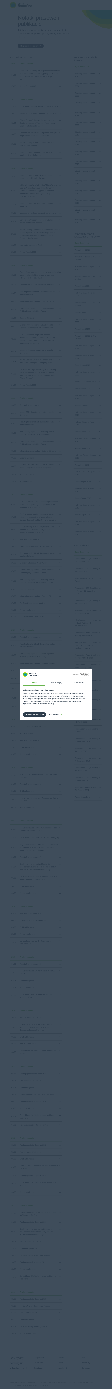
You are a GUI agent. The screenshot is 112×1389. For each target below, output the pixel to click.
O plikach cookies (78, 683)
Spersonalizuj (54, 714)
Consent (34, 682)
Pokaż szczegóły (56, 683)
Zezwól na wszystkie (33, 714)
